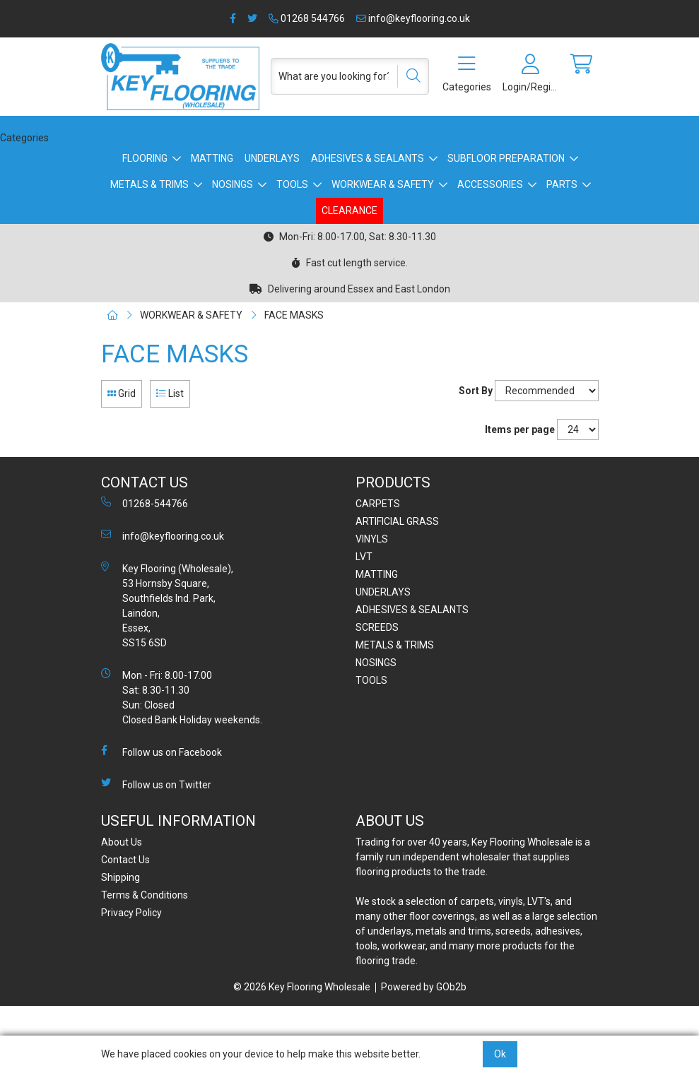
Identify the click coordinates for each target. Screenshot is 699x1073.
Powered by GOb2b (423, 986)
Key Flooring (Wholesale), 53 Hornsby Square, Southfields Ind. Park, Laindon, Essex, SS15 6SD (167, 605)
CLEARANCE (349, 210)
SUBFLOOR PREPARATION (506, 158)
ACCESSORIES (490, 184)
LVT (364, 556)
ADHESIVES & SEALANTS (367, 158)
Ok (500, 1054)
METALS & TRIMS (149, 184)
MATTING (212, 158)
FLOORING (145, 158)
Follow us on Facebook (161, 751)
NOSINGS (232, 184)
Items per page (520, 429)
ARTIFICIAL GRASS (397, 521)
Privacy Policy (131, 912)
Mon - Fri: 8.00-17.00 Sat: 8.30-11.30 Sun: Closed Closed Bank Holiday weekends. (181, 696)
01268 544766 (307, 18)
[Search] (408, 76)
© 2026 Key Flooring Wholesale (301, 986)
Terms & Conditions (144, 895)
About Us (121, 842)
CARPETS (378, 503)
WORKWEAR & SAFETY (382, 184)
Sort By (476, 390)
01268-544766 (144, 503)
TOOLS (292, 184)
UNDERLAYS (272, 158)
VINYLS (372, 539)
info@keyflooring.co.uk (413, 18)
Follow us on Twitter (156, 784)
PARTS (561, 184)
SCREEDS (377, 627)
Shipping (120, 877)
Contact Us (125, 859)
